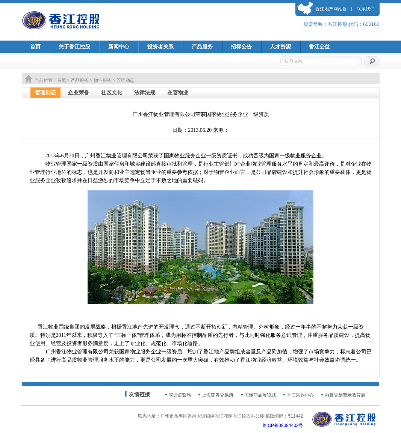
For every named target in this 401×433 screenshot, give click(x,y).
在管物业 (177, 92)
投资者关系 (160, 47)
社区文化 (111, 92)
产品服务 (202, 47)
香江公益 (319, 47)
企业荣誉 (78, 92)
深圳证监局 (179, 395)
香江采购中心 (300, 395)
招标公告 (241, 47)
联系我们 (366, 9)
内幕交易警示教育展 (345, 395)
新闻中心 (118, 47)
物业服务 (103, 80)
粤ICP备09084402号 (282, 425)
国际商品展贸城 (260, 395)
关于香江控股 (74, 47)
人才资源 (280, 47)
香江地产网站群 (331, 9)
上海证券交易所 (217, 395)
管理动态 (45, 92)
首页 (35, 47)
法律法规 (144, 92)
